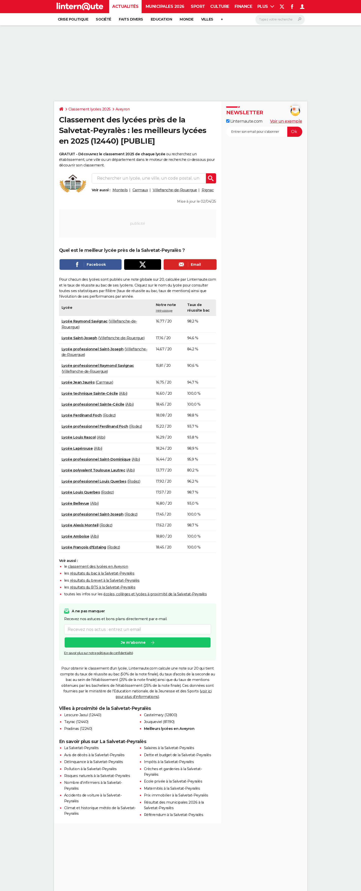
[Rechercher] (280, 19)
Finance (243, 6)
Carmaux (140, 190)
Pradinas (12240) (78, 728)
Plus (265, 6)
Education (161, 19)
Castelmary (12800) (160, 715)
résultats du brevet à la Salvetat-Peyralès (105, 580)
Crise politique (73, 19)
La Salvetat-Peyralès (81, 748)
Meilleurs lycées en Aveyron (169, 728)
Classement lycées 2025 (89, 109)
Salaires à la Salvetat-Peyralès (169, 748)
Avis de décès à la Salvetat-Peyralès (94, 755)
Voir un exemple (286, 121)
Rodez (109, 415)
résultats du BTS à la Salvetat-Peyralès (103, 587)
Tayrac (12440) (76, 721)
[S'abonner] (264, 132)
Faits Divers (131, 19)
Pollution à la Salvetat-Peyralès (90, 769)
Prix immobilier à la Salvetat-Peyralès (176, 795)
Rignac (208, 190)
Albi (123, 393)
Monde (187, 19)
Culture (219, 6)
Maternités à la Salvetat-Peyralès (172, 788)
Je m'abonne (133, 642)
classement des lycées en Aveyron (98, 566)
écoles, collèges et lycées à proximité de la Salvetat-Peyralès (155, 594)
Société (103, 19)
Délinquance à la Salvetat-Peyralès (93, 762)
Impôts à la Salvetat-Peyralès (169, 762)
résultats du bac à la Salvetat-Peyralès (102, 573)
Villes (207, 19)
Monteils (120, 190)
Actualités (125, 6)
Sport (198, 6)
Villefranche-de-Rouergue (175, 190)
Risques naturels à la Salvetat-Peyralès (97, 775)
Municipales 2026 (165, 6)
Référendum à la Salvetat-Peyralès (173, 814)
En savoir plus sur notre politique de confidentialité (98, 653)
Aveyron (123, 109)
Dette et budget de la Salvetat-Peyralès (177, 755)
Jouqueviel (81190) (159, 721)
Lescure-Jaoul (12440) (82, 715)
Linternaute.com (244, 121)
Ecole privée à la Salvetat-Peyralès (173, 781)
